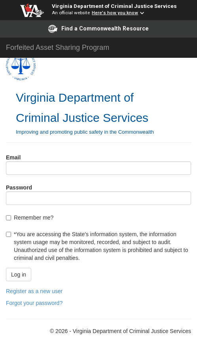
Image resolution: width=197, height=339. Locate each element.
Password (19, 187)
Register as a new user (34, 291)
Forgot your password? (34, 303)
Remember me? (33, 217)
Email (13, 157)
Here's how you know (115, 12)
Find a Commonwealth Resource (98, 29)
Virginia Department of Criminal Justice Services (114, 6)
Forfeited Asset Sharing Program (57, 47)
